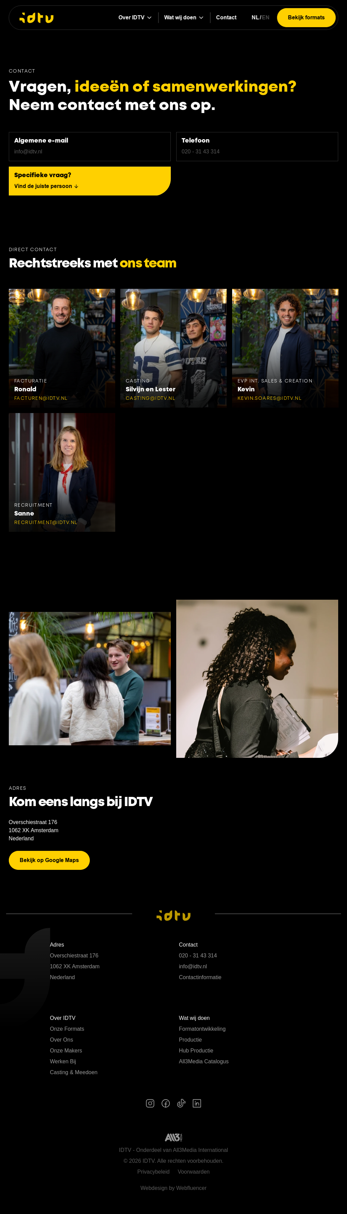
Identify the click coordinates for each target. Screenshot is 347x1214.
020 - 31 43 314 (198, 955)
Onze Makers (66, 1050)
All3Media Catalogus (204, 1061)
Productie (190, 1040)
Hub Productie (196, 1050)
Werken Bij (63, 1061)
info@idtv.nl (193, 966)
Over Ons (61, 1040)
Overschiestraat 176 (33, 822)
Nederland (21, 838)
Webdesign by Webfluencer (173, 1188)
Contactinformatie (200, 977)
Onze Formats (67, 1029)
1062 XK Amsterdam (34, 830)
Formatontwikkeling (202, 1029)
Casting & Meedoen (74, 1072)
